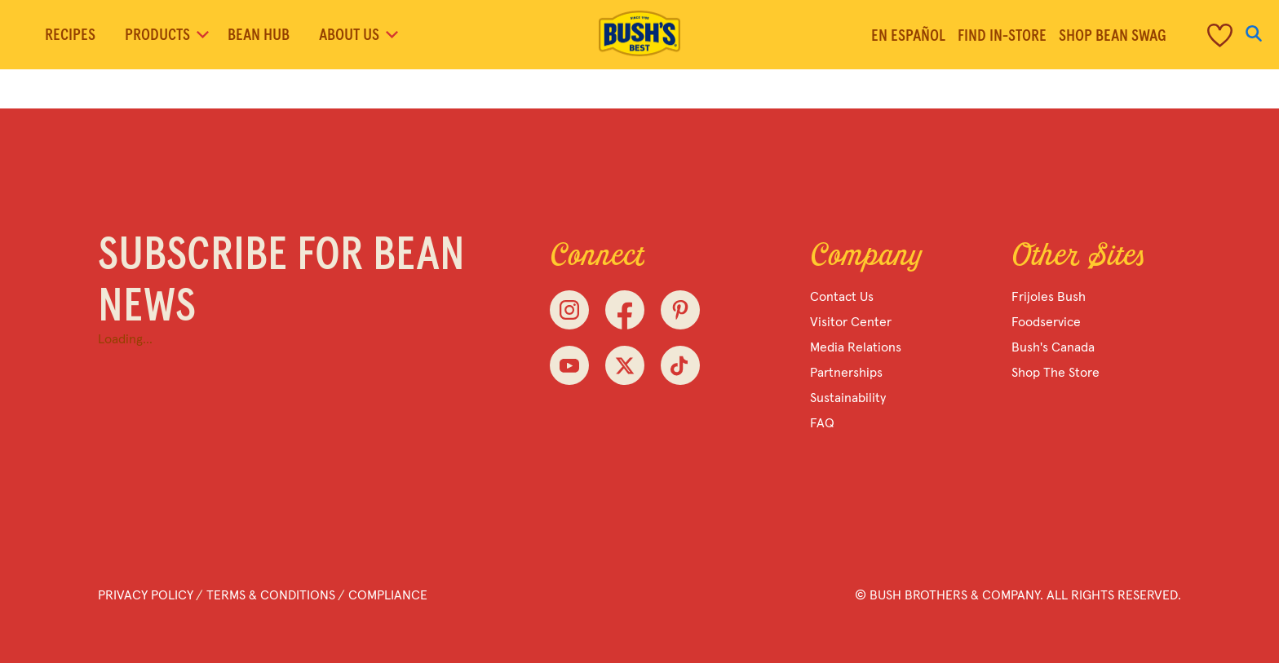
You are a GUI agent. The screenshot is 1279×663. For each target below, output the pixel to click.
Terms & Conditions (270, 595)
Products (166, 35)
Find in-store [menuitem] (1002, 36)
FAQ (822, 423)
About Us (357, 35)
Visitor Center (851, 322)
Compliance (387, 595)
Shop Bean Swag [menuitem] (1112, 36)
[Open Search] (1254, 34)
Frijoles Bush (1048, 296)
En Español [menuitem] (908, 36)
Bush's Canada (1053, 347)
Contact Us (842, 296)
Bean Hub (259, 35)
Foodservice (1046, 322)
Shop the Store (1055, 372)
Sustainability (848, 397)
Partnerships (846, 372)
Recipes (70, 35)
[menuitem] (1199, 34)
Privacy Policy (145, 595)
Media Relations (855, 347)
